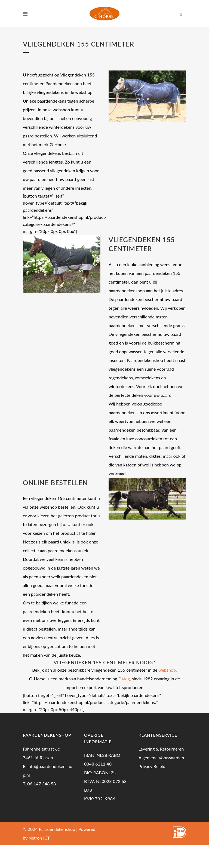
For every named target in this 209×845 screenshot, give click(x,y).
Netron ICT (39, 837)
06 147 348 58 (41, 783)
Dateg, (124, 678)
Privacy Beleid (152, 766)
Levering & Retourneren (161, 748)
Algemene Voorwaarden (161, 757)
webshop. (167, 669)
